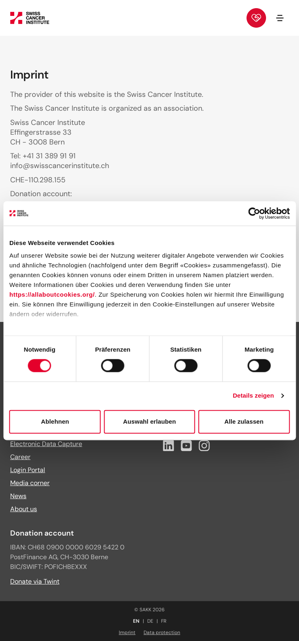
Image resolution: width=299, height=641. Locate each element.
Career (20, 457)
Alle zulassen (243, 421)
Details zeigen (253, 395)
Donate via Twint (34, 581)
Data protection (162, 632)
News (18, 496)
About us (23, 509)
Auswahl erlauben (149, 421)
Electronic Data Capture (46, 444)
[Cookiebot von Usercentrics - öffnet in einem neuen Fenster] (254, 213)
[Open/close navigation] (280, 18)
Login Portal (27, 470)
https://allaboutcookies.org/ (52, 294)
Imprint (127, 632)
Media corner (30, 483)
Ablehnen (55, 421)
